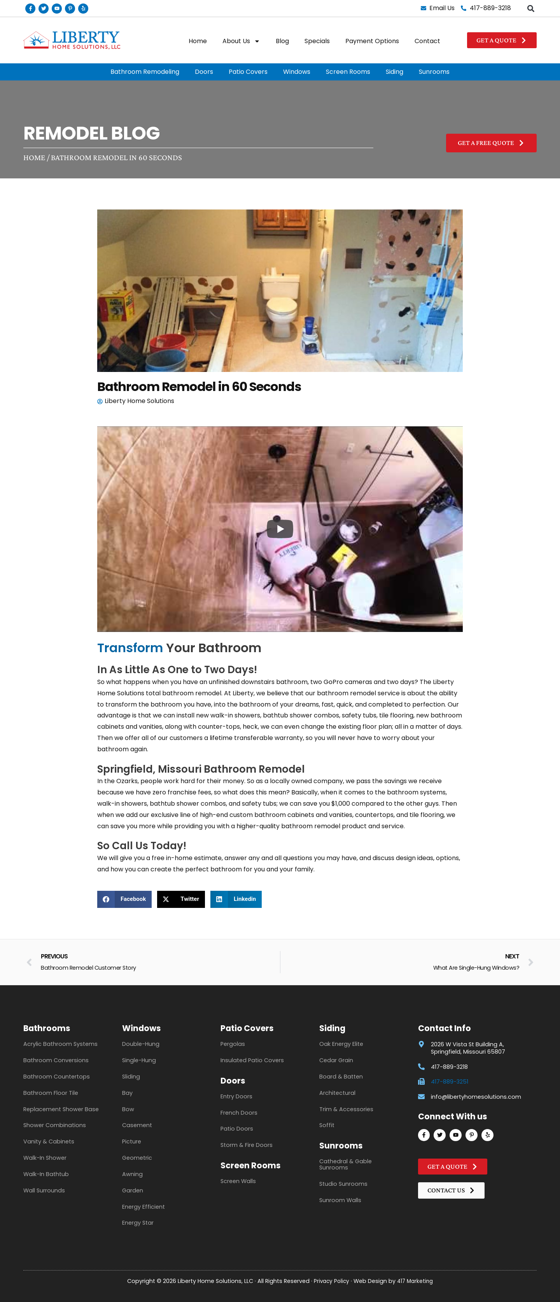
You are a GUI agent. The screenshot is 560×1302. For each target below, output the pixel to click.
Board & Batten (341, 1076)
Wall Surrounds (44, 1190)
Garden (132, 1190)
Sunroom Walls (340, 1200)
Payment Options (372, 41)
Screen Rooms (348, 71)
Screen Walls (238, 1181)
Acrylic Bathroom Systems (60, 1044)
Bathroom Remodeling (144, 71)
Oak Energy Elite (341, 1044)
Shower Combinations (54, 1125)
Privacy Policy (330, 1281)
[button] (530, 8)
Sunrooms (434, 71)
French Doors (238, 1113)
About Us (241, 41)
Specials (317, 41)
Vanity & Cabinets (48, 1141)
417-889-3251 (449, 1082)
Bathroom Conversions (56, 1060)
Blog (282, 41)
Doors (204, 71)
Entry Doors (236, 1096)
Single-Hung (139, 1060)
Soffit (326, 1125)
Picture (131, 1141)
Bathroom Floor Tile (50, 1093)
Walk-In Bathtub (46, 1174)
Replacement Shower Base (61, 1109)
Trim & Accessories (346, 1109)
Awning (132, 1174)
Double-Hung (140, 1044)
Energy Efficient (143, 1207)
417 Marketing (416, 1281)
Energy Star (138, 1223)
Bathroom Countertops (56, 1076)
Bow (128, 1109)
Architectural (337, 1093)
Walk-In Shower (44, 1158)
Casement (137, 1125)
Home (198, 41)
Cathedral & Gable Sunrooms (345, 1164)
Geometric (137, 1158)
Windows (296, 71)
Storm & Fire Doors (246, 1145)
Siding (394, 71)
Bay (127, 1093)
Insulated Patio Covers (252, 1060)
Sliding (131, 1076)
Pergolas (232, 1044)
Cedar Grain (336, 1060)
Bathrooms (46, 1028)
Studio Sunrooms (343, 1184)
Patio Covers (248, 71)
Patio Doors (236, 1129)
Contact (427, 41)
